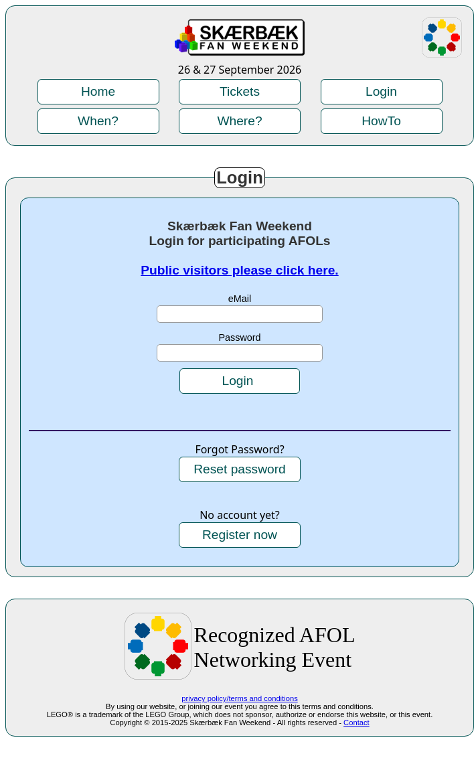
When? (98, 121)
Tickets (240, 91)
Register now (239, 535)
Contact (356, 722)
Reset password (239, 469)
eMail (239, 298)
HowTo (381, 121)
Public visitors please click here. (239, 270)
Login (381, 91)
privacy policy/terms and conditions (239, 698)
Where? (239, 121)
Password (239, 337)
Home (98, 91)
